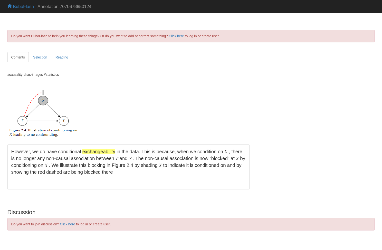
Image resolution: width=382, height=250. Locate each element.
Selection (40, 57)
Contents (18, 57)
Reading (62, 57)
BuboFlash (20, 6)
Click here (176, 36)
